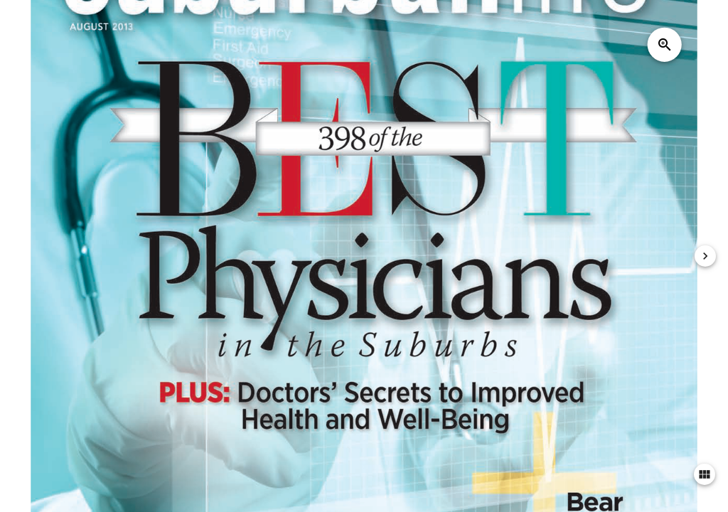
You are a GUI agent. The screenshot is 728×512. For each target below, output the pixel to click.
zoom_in (664, 44)
